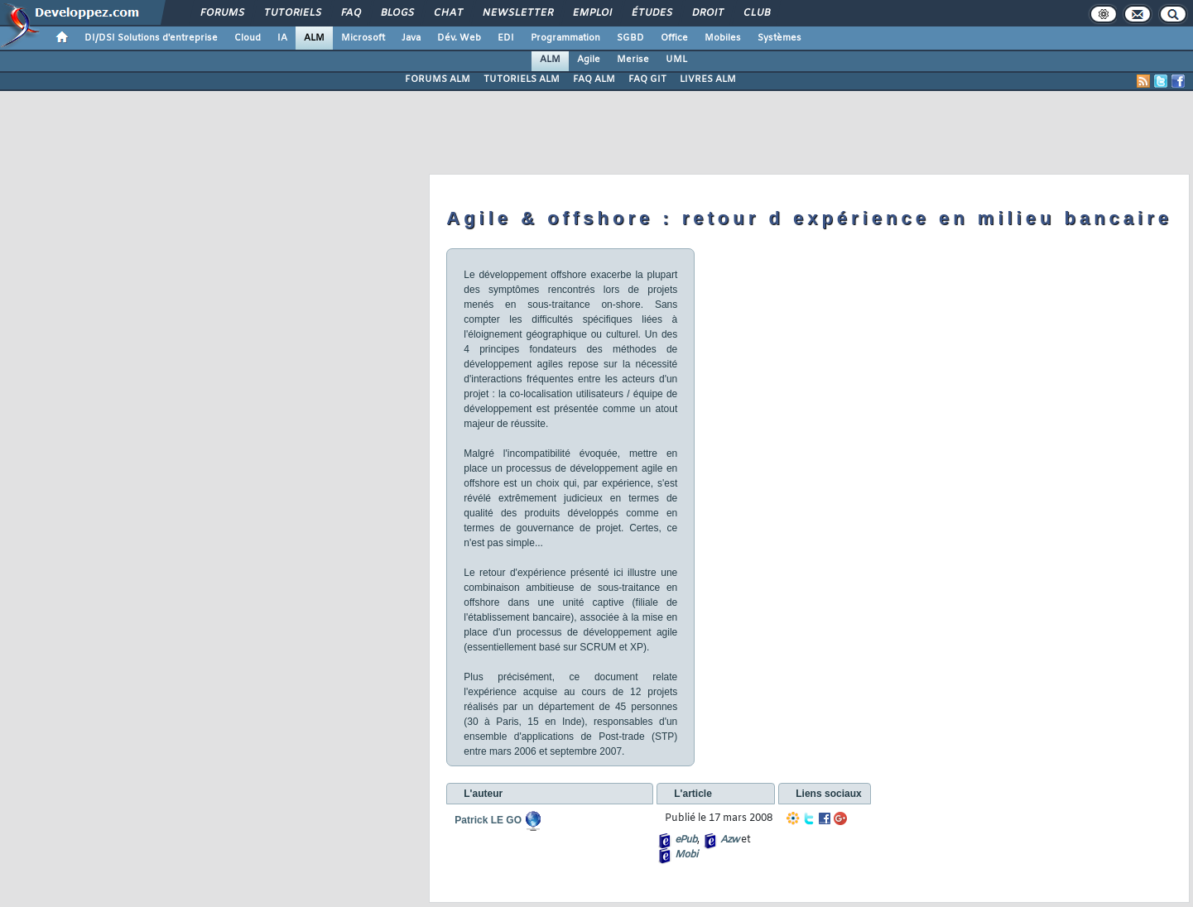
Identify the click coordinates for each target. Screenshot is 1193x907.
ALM (314, 38)
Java (411, 38)
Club (756, 13)
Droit (707, 13)
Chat (447, 13)
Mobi (686, 854)
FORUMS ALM (437, 79)
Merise (633, 59)
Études (651, 13)
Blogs (396, 13)
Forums (221, 13)
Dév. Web (459, 38)
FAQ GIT (647, 79)
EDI (506, 38)
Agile (588, 59)
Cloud (247, 38)
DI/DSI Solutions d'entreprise (151, 38)
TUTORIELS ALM (521, 79)
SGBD (630, 38)
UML (676, 59)
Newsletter (517, 13)
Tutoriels (292, 13)
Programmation (565, 38)
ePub (686, 840)
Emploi (591, 13)
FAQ (350, 13)
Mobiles (723, 38)
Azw (729, 840)
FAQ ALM (594, 79)
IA (282, 38)
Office (674, 38)
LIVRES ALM (708, 79)
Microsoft (363, 38)
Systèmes (779, 38)
